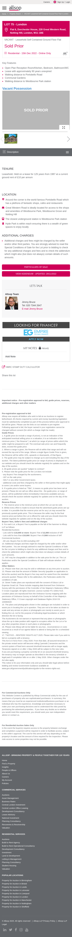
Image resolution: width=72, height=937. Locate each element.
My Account (7, 780)
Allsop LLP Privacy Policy (44, 921)
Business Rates (8, 801)
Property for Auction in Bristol (14, 884)
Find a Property (8, 763)
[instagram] (21, 930)
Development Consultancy (13, 811)
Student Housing (9, 865)
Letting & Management (11, 859)
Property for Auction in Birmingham (17, 880)
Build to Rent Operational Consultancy (18, 846)
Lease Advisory (8, 814)
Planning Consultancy (11, 821)
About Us (6, 773)
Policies (5, 783)
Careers (46, 2)
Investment (6, 852)
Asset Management (10, 798)
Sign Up (58, 1)
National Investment (10, 818)
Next (66, 139)
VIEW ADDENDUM (36, 274)
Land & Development (11, 856)
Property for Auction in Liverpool (15, 893)
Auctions (5, 795)
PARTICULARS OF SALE (36, 267)
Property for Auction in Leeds (14, 887)
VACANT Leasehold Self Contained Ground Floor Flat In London (46, 14)
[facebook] (16, 930)
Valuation (6, 828)
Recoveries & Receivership (13, 824)
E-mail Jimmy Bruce (32, 309)
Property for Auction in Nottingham (16, 903)
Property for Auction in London (15, 897)
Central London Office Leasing (15, 808)
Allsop (15, 8)
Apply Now (36, 339)
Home (4, 14)
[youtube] (27, 930)
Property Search (15, 14)
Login (68, 2)
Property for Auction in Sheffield (15, 907)
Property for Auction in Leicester (15, 890)
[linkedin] (5, 930)
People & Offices (9, 770)
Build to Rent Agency (11, 842)
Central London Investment (13, 805)
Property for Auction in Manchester (17, 900)
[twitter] (11, 930)
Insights (5, 767)
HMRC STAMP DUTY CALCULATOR (21, 367)
